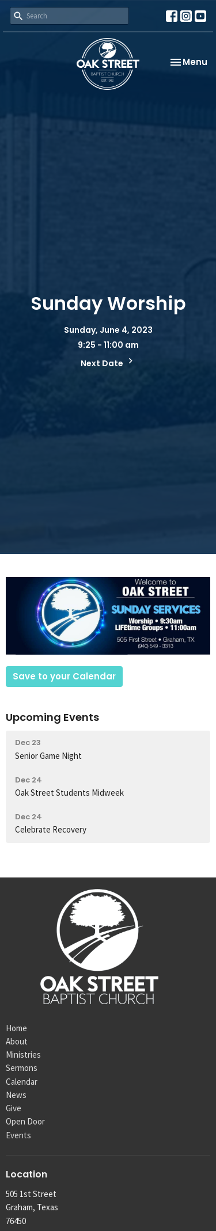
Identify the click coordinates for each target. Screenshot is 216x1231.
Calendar (21, 1081)
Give (13, 1108)
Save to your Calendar (64, 676)
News (16, 1094)
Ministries (23, 1054)
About (17, 1041)
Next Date (108, 362)
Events (18, 1135)
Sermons (21, 1067)
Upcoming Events (52, 717)
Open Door (25, 1121)
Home (16, 1028)
